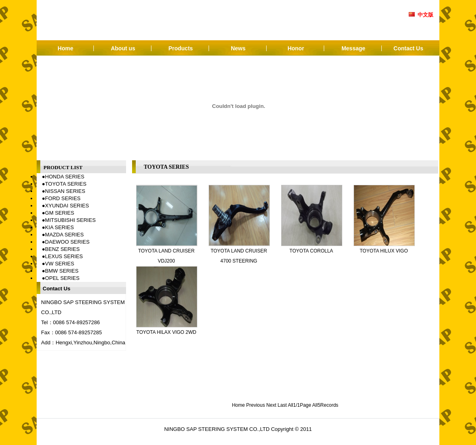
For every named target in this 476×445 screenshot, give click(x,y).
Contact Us (408, 48)
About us (123, 48)
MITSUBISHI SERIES (70, 220)
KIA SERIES (59, 227)
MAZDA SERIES (64, 235)
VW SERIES (59, 264)
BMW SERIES (62, 271)
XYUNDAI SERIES (67, 206)
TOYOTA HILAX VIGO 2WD (167, 332)
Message (353, 48)
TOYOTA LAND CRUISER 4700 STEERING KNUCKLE (239, 261)
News (238, 48)
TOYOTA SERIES (66, 184)
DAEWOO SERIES (67, 242)
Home (65, 48)
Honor (296, 48)
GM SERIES (59, 213)
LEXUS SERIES (64, 256)
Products (180, 48)
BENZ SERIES (62, 249)
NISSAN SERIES (65, 191)
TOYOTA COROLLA (311, 251)
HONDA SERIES (65, 177)
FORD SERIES (63, 198)
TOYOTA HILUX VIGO (384, 251)
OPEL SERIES (62, 278)
